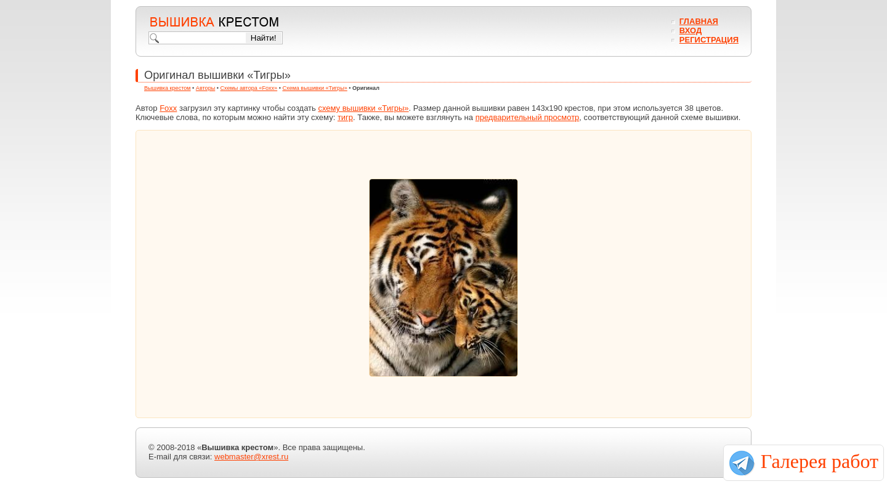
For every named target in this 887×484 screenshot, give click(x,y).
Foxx (168, 108)
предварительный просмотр (528, 117)
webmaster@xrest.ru (251, 456)
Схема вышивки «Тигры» (314, 88)
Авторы (205, 88)
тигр (345, 117)
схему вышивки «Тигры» (363, 108)
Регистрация (709, 39)
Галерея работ (819, 461)
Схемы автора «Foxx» (249, 88)
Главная (698, 21)
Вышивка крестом (167, 88)
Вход (690, 30)
